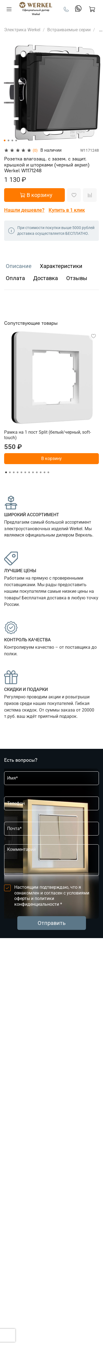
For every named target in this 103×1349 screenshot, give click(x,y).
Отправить (52, 923)
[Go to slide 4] (16, 140)
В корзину (51, 458)
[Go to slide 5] (21, 472)
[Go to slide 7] (29, 472)
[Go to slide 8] (33, 472)
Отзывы (76, 278)
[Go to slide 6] (25, 472)
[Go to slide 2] (8, 140)
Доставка (45, 278)
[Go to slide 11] (44, 472)
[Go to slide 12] (48, 472)
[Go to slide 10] (40, 472)
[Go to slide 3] (12, 140)
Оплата (15, 278)
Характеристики (61, 266)
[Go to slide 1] (4, 140)
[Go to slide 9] (37, 472)
